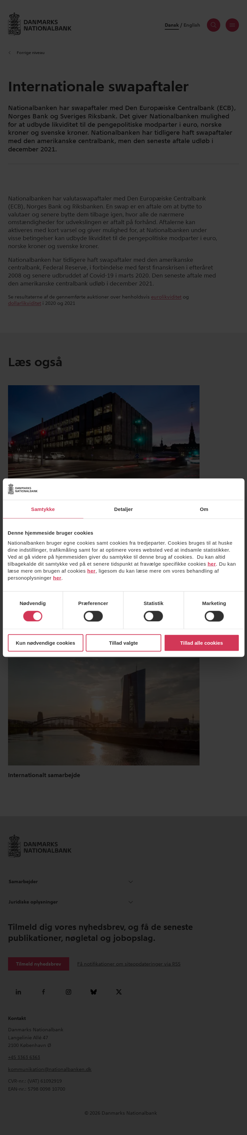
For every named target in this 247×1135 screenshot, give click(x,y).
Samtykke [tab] (43, 509)
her (212, 564)
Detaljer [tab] (123, 509)
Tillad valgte (123, 643)
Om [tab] (204, 509)
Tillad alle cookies (201, 643)
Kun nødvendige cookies (45, 643)
